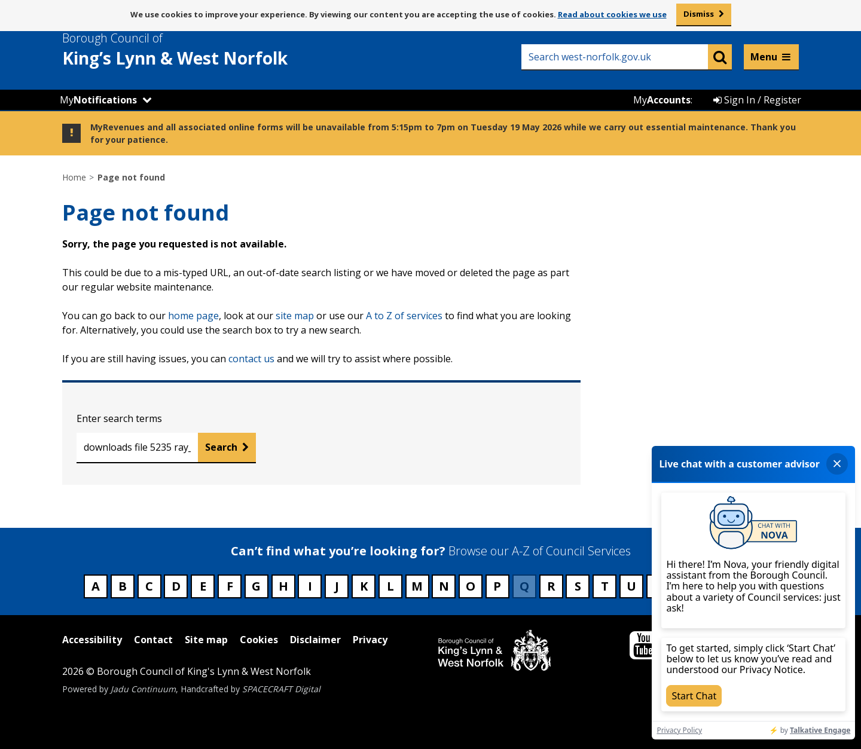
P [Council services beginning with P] (497, 586)
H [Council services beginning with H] (283, 586)
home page (193, 315)
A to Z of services (404, 315)
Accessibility (92, 639)
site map (295, 315)
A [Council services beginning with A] (95, 586)
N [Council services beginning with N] (444, 586)
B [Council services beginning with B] (122, 586)
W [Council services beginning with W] (685, 586)
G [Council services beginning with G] (256, 586)
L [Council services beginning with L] (390, 586)
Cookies (259, 639)
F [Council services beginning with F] (230, 586)
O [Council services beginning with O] (470, 586)
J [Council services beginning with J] (337, 586)
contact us (251, 358)
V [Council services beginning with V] (658, 586)
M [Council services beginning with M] (417, 586)
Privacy (370, 639)
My (98, 99)
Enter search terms (119, 418)
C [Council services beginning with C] (149, 586)
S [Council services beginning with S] (578, 586)
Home (74, 177)
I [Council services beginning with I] (310, 586)
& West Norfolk (196, 49)
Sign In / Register (757, 99)
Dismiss (698, 13)
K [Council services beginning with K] (364, 586)
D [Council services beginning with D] (176, 586)
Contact (153, 639)
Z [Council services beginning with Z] (765, 586)
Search (221, 447)
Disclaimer (315, 639)
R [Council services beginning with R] (551, 586)
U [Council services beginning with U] (631, 586)
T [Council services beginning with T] (605, 586)
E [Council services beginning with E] (203, 586)
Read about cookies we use (612, 14)
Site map (206, 639)
